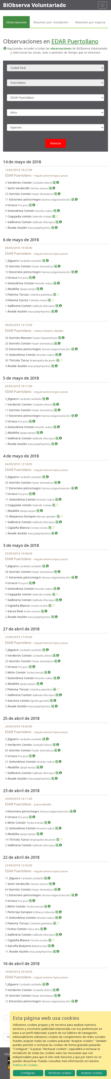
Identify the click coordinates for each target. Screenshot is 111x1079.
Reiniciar (55, 143)
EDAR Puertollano (74, 41)
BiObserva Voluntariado (34, 5)
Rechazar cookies (59, 1073)
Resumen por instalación (51, 22)
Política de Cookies (25, 1065)
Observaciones (16, 22)
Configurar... (28, 1073)
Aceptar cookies (91, 1073)
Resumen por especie (90, 22)
